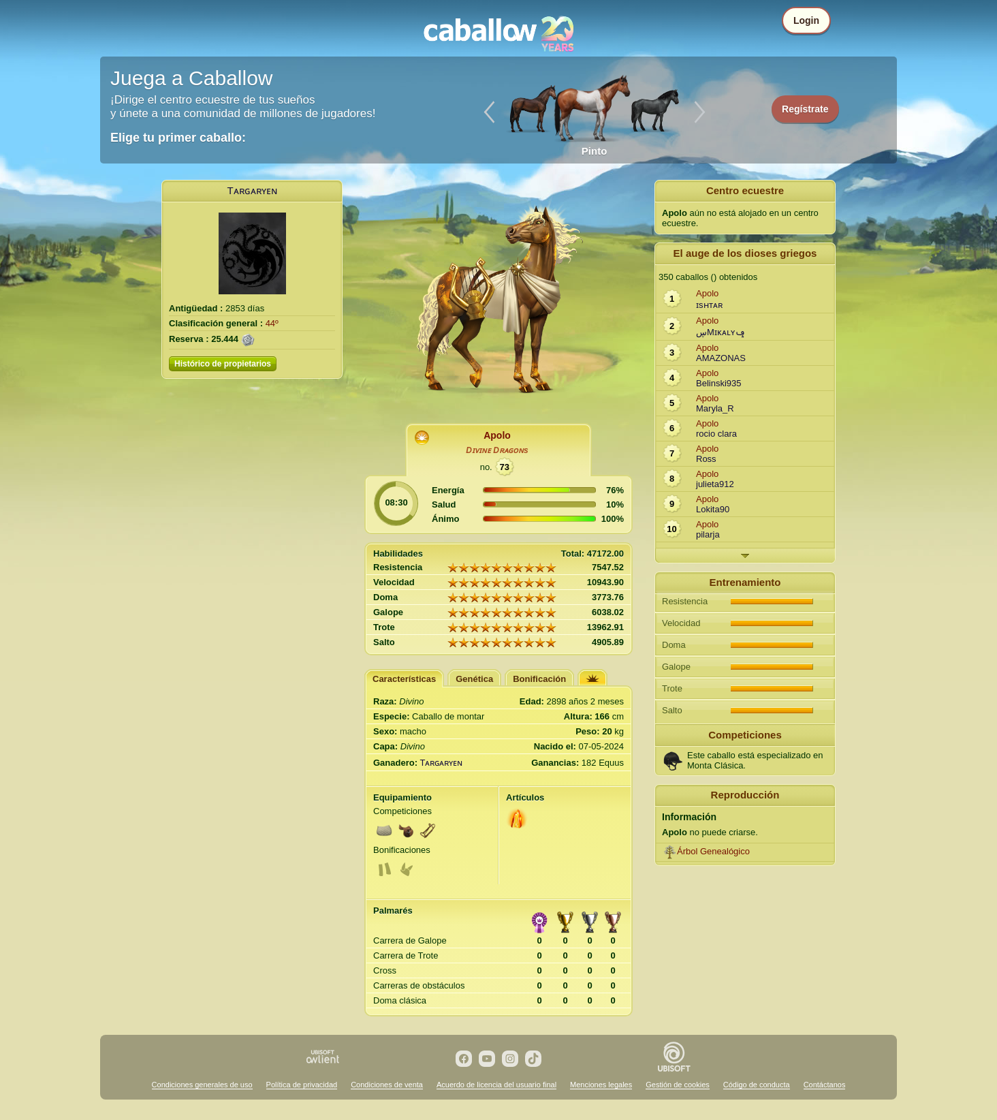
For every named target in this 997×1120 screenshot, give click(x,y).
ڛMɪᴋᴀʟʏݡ (721, 332)
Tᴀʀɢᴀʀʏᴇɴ (251, 190)
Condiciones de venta (387, 1084)
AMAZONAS (721, 358)
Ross (706, 459)
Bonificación (539, 679)
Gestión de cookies (678, 1084)
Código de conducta (756, 1084)
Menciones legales (601, 1084)
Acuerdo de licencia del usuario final (496, 1084)
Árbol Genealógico (713, 851)
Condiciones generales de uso (202, 1084)
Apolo (497, 435)
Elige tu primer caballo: (178, 137)
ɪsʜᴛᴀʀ (709, 305)
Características (404, 679)
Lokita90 (712, 509)
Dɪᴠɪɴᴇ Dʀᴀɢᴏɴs (497, 450)
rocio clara (716, 434)
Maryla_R (715, 408)
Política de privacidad (302, 1084)
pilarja (708, 534)
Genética (474, 679)
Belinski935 (719, 383)
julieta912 (715, 484)
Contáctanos (825, 1084)
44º (272, 323)
